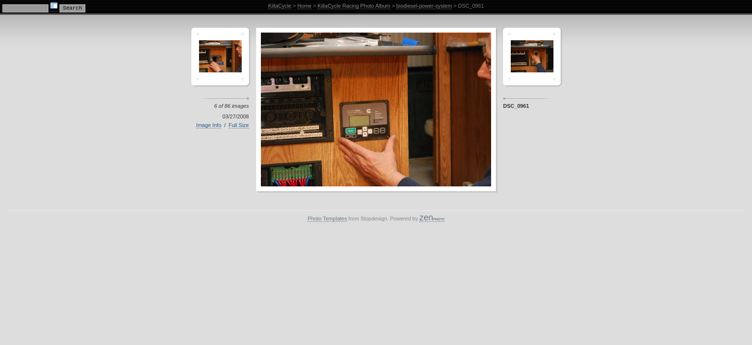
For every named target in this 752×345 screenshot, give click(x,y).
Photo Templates (327, 218)
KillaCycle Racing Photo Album (353, 6)
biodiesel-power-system (424, 6)
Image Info (208, 125)
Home (304, 6)
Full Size (239, 125)
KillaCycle (280, 6)
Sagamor (532, 56)
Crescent (220, 56)
